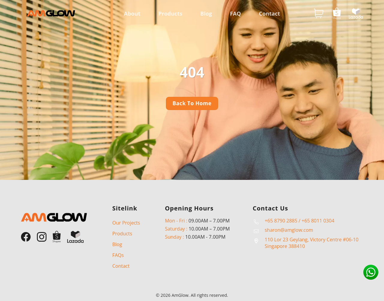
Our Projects (126, 222)
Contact (269, 13)
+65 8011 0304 (318, 220)
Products (170, 13)
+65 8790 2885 (281, 220)
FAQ (235, 13)
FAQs (118, 255)
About (132, 13)
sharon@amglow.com (289, 230)
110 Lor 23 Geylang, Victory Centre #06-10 (311, 239)
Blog (206, 13)
